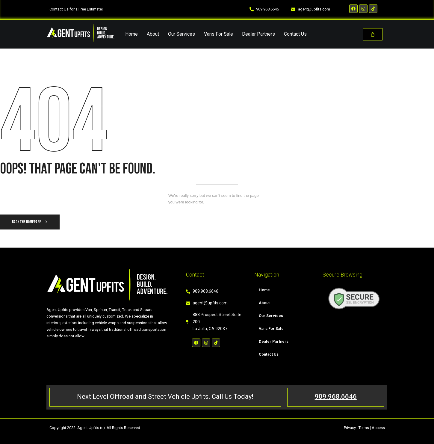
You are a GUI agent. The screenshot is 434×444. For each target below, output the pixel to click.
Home (131, 34)
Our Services (181, 34)
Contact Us (295, 34)
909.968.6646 (336, 396)
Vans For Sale (218, 34)
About (153, 34)
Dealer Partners (258, 34)
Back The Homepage (27, 221)
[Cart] (372, 34)
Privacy (350, 427)
